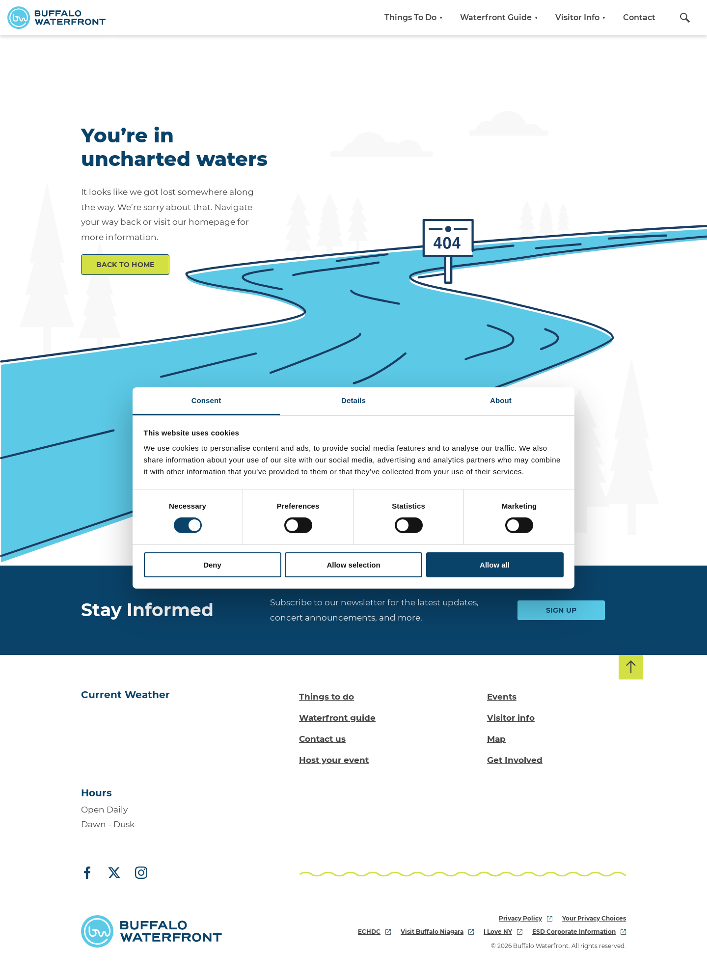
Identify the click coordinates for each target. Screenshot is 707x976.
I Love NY (503, 931)
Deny (212, 565)
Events (502, 697)
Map (496, 739)
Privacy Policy (525, 918)
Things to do (326, 697)
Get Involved (515, 760)
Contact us (322, 739)
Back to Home (125, 264)
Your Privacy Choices (594, 918)
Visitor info (511, 718)
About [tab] (501, 400)
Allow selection (353, 565)
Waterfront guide (337, 718)
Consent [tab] (206, 400)
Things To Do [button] (414, 17)
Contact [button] (639, 17)
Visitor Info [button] (581, 17)
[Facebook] (91, 873)
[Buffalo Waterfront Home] (56, 17)
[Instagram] (137, 873)
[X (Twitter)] (114, 873)
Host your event (334, 760)
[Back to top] (631, 667)
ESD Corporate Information (579, 931)
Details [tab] (353, 400)
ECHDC (374, 931)
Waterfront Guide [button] (500, 17)
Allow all (495, 565)
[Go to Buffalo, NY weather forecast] (120, 741)
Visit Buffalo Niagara (437, 931)
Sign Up (561, 610)
